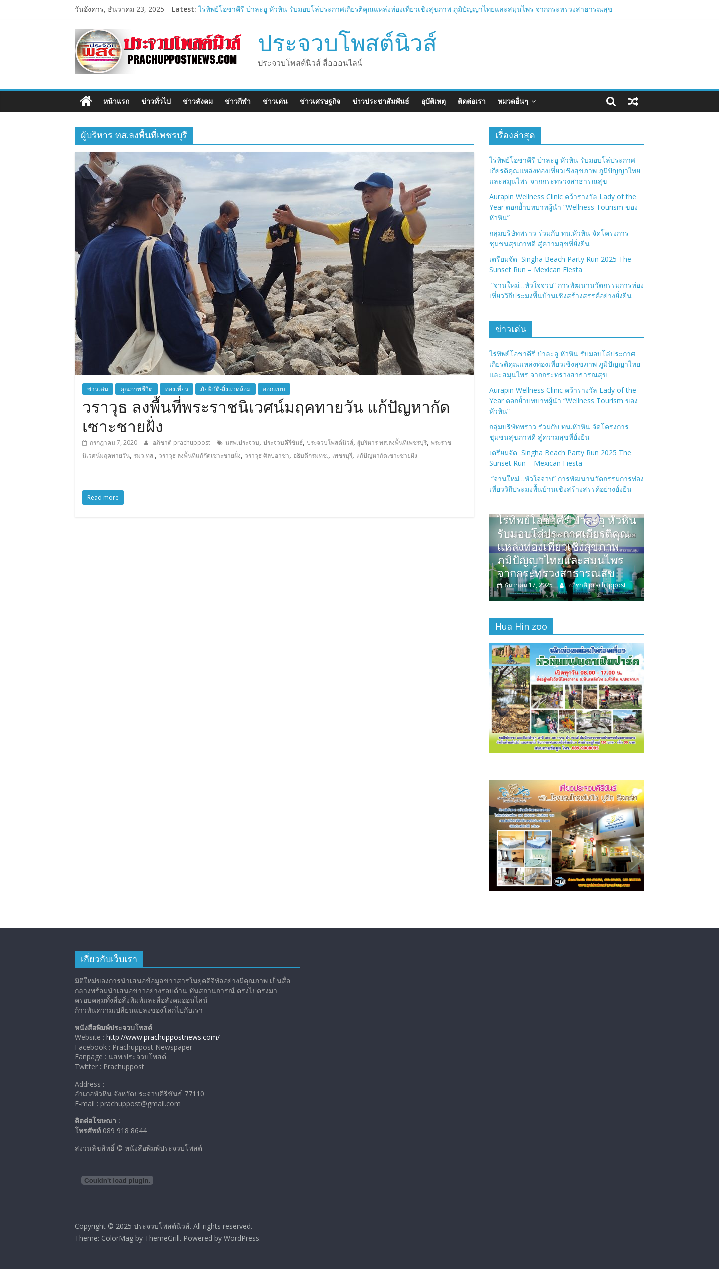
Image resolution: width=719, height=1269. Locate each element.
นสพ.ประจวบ (242, 442)
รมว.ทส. (144, 455)
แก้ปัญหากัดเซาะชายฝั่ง (386, 455)
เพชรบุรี (342, 455)
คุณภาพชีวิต (136, 389)
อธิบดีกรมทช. (310, 455)
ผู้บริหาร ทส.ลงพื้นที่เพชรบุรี (392, 442)
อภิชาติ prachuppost (182, 442)
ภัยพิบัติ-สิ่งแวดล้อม (225, 389)
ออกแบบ (274, 389)
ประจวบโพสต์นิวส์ (347, 42)
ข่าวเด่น (275, 101)
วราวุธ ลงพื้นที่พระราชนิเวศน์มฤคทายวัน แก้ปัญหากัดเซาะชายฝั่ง (266, 416)
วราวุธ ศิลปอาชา (267, 455)
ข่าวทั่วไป (156, 101)
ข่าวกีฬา (238, 101)
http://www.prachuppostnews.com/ (163, 1037)
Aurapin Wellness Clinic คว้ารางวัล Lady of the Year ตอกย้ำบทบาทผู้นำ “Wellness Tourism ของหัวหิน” (563, 207)
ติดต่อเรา (472, 101)
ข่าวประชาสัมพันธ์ (380, 101)
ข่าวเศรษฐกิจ (320, 101)
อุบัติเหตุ (433, 101)
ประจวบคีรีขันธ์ (283, 442)
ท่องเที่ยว (176, 389)
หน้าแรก (116, 101)
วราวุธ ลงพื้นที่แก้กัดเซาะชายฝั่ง (200, 455)
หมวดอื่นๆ (513, 101)
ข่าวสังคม (198, 101)
